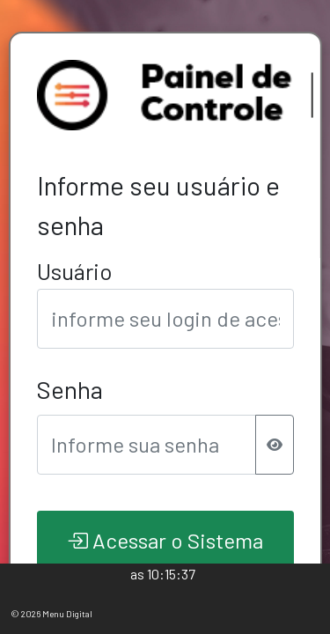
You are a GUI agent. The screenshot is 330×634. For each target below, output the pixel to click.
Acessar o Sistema (165, 540)
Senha (69, 389)
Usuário (74, 270)
